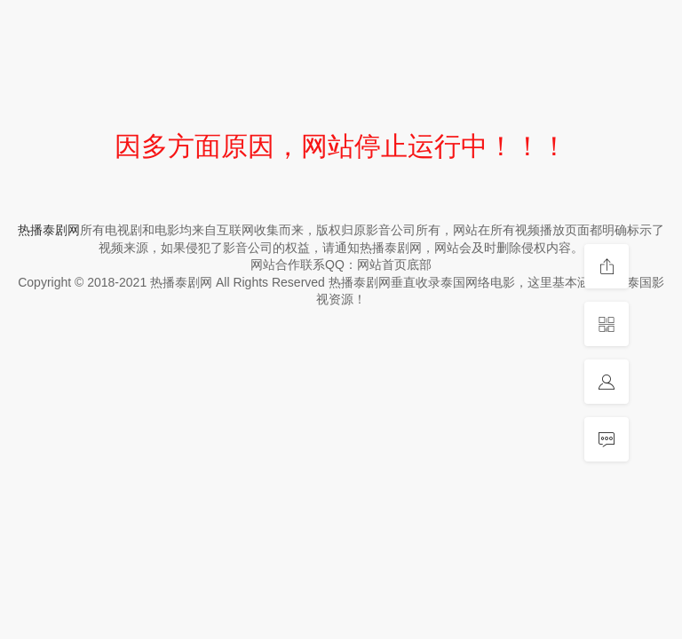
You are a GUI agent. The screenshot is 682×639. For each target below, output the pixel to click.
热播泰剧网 (49, 230)
